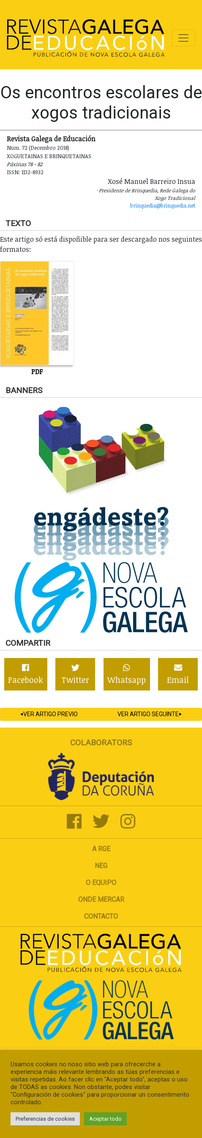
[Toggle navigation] (183, 38)
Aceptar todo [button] (105, 1119)
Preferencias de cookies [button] (45, 1119)
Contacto (101, 916)
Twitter (75, 674)
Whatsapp (126, 674)
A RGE (101, 849)
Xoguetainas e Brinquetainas (49, 156)
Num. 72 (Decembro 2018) (38, 147)
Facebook (25, 674)
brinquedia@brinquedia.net (162, 205)
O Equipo (101, 883)
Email (178, 674)
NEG (101, 866)
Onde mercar (101, 899)
